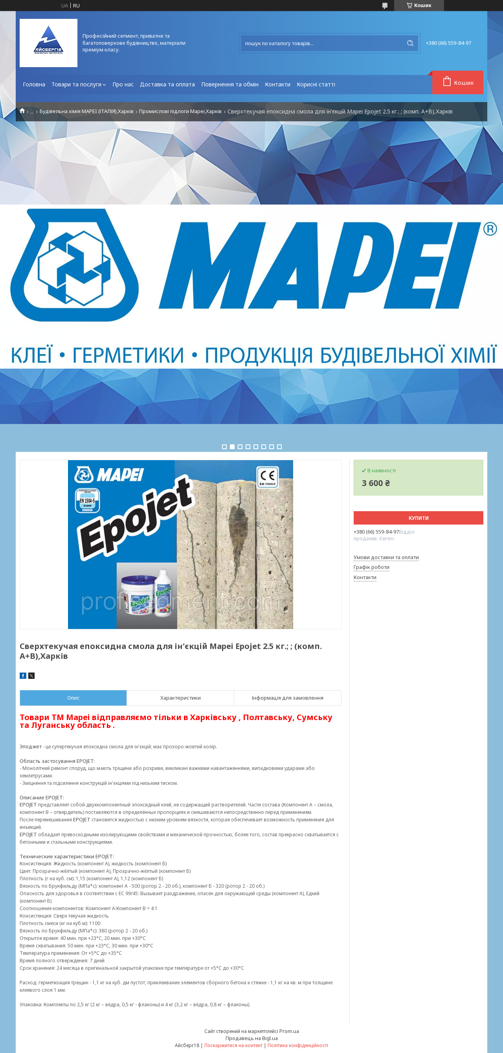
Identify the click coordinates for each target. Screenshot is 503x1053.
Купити (419, 518)
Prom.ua (289, 1031)
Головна (34, 84)
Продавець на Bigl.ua (252, 1038)
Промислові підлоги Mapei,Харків (180, 111)
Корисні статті (316, 84)
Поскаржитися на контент (233, 1045)
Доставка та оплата (167, 84)
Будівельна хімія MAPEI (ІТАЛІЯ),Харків (87, 111)
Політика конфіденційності (298, 1045)
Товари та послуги (76, 84)
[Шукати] (410, 43)
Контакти (277, 84)
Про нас (123, 84)
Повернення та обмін (230, 84)
